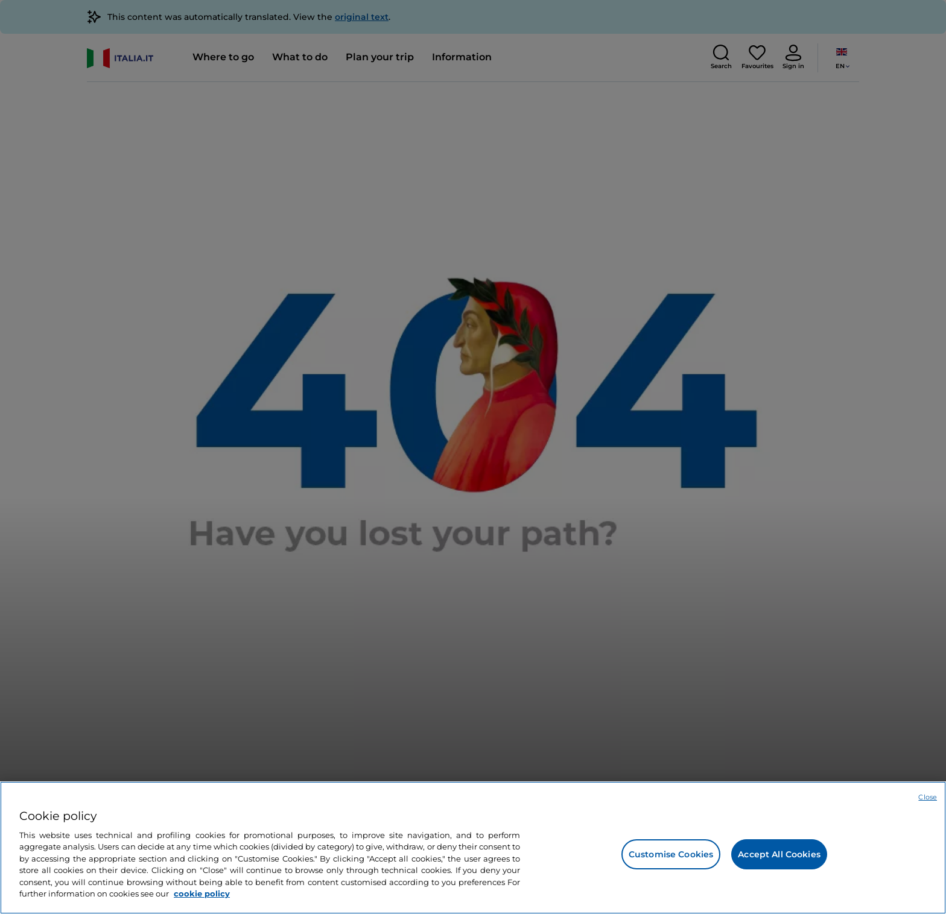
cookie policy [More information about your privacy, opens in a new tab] (202, 893)
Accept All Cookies (779, 854)
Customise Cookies (671, 854)
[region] (473, 847)
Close (927, 797)
